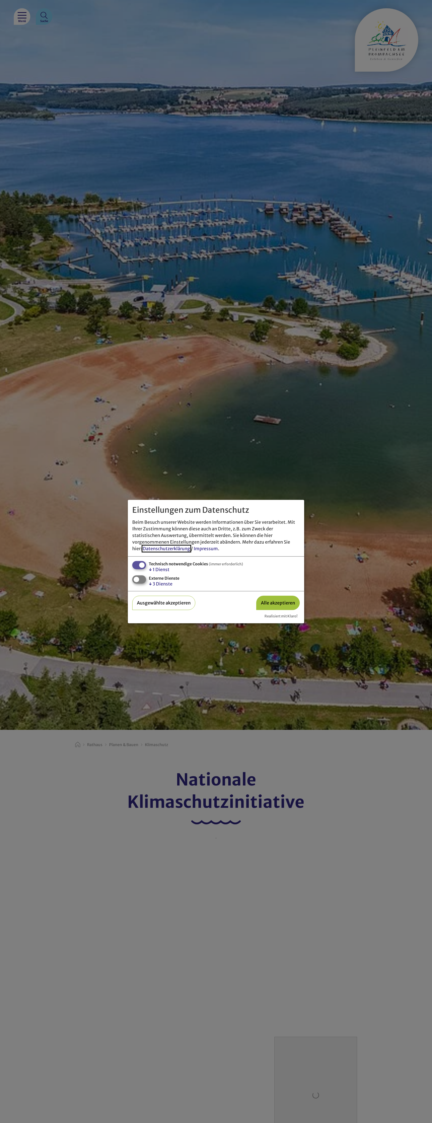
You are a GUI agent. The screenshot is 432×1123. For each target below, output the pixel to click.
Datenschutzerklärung (166, 548)
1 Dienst (159, 569)
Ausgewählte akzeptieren (164, 603)
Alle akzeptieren (278, 603)
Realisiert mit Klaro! (281, 616)
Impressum (206, 548)
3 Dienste (160, 584)
